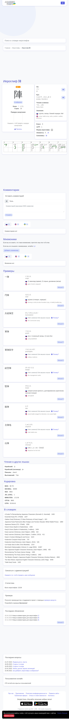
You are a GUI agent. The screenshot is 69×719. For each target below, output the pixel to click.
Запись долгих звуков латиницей (24, 668)
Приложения (19, 693)
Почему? (55, 318)
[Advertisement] (34, 22)
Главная (7, 48)
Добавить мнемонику (11, 250)
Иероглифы (16, 48)
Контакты (51, 695)
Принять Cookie (9, 715)
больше (60, 287)
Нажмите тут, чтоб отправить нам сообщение (20, 575)
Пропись (18, 129)
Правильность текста (20, 662)
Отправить (9, 215)
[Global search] (34, 40)
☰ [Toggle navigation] (63, 3)
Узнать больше (62, 713)
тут (35, 246)
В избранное (18, 102)
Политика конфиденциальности (36, 693)
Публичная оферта (21, 695)
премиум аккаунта (50, 600)
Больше (60, 622)
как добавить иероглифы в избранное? (26, 670)
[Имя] (36, 201)
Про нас (11, 693)
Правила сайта (54, 693)
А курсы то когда (18, 664)
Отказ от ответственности (37, 695)
